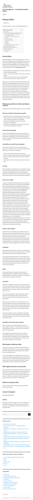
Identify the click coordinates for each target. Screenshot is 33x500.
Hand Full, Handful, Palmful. (10, 424)
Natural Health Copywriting (10, 476)
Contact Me (5, 494)
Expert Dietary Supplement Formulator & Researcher (15, 432)
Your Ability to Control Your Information (12, 36)
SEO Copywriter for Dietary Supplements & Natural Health (16, 444)
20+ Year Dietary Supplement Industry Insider (14, 457)
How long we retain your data (9, 46)
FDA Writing (6, 474)
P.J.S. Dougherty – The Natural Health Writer (10, 497)
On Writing (6, 479)
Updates (7, 51)
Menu (4, 14)
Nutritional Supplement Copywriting (12, 477)
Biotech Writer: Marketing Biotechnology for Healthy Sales (17, 436)
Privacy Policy (6, 31)
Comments (7, 41)
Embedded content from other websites (12, 44)
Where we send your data (8, 48)
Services (5, 463)
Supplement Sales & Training (10, 484)
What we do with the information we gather (12, 34)
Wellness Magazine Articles (10, 488)
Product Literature (8, 480)
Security (7, 37)
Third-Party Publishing (9, 485)
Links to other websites (9, 40)
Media (7, 42)
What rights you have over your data (10, 47)
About (5, 458)
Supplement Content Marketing (11, 482)
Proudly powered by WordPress (24, 497)
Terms (5, 465)
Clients (5, 460)
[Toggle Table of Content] (21, 30)
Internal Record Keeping (9, 35)
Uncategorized (7, 487)
